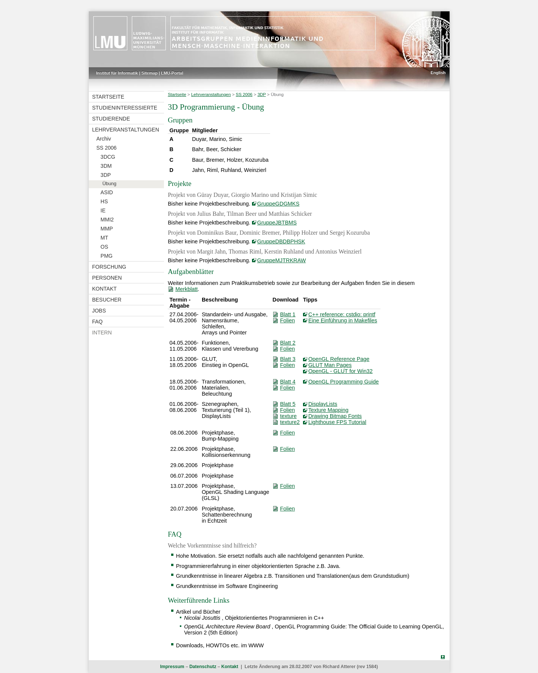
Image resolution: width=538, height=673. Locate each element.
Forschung (109, 267)
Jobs (99, 311)
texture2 (290, 422)
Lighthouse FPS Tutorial (337, 422)
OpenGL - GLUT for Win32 (340, 371)
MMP (106, 229)
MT (104, 238)
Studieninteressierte (124, 108)
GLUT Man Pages (330, 365)
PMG (106, 256)
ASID (106, 192)
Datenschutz (202, 666)
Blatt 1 (287, 314)
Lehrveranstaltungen (125, 130)
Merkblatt (186, 289)
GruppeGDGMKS (278, 204)
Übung (109, 183)
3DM (106, 166)
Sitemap (149, 73)
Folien (287, 320)
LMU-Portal (172, 73)
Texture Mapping (328, 410)
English (438, 72)
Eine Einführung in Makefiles (342, 320)
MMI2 (107, 220)
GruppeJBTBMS (277, 223)
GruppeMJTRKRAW (281, 260)
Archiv (103, 139)
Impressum (172, 666)
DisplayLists (322, 404)
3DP (105, 175)
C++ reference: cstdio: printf (342, 314)
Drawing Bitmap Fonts (335, 416)
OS (104, 247)
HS (104, 201)
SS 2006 (106, 148)
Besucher (107, 300)
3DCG (107, 157)
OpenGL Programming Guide (343, 382)
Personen (107, 278)
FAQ (97, 322)
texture (288, 416)
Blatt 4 (287, 382)
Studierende (111, 119)
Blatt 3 (287, 359)
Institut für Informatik (117, 73)
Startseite (108, 97)
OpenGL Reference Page (338, 359)
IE (102, 210)
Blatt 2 (287, 343)
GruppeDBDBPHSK (281, 241)
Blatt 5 (287, 404)
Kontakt (104, 289)
